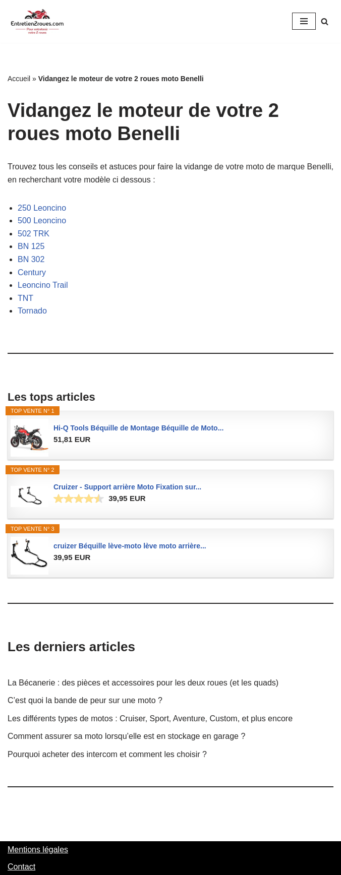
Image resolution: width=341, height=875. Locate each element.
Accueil (19, 79)
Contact (21, 866)
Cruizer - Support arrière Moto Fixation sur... (127, 487)
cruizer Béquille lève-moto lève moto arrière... (129, 546)
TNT (25, 298)
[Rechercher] (324, 21)
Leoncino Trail (43, 285)
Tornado (32, 310)
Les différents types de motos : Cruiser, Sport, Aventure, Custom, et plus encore (150, 718)
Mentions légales (38, 849)
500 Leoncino (42, 220)
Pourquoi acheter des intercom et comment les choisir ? (107, 754)
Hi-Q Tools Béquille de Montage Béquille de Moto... (138, 428)
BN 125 (31, 246)
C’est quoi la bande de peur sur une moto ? (85, 700)
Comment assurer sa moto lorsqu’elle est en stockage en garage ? (126, 736)
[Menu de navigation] (304, 21)
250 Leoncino (42, 208)
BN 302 (31, 259)
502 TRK (33, 233)
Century (32, 272)
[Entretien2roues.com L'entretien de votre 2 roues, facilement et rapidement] (38, 21)
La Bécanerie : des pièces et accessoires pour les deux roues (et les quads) (143, 682)
